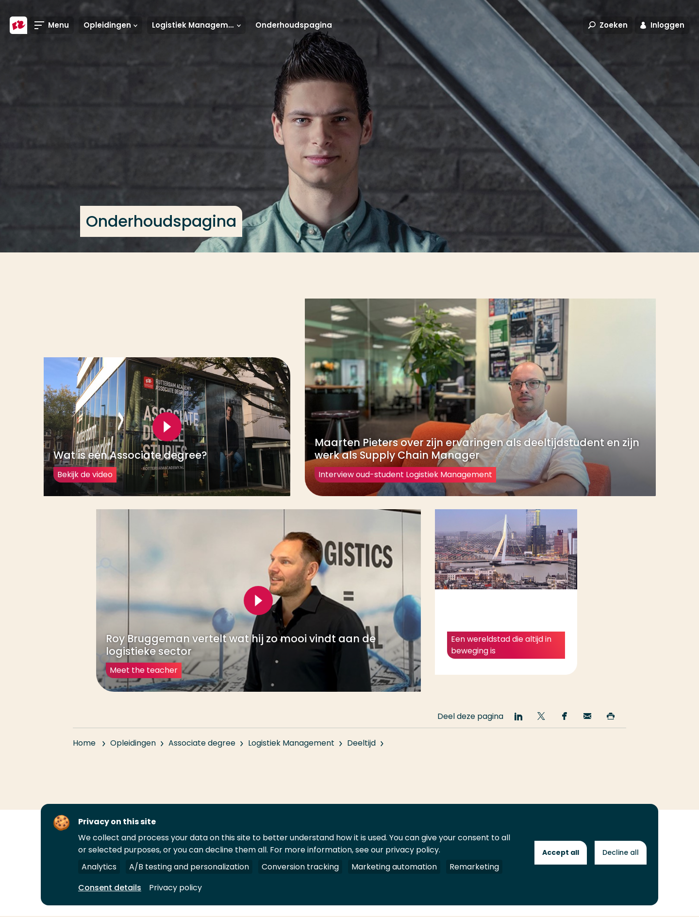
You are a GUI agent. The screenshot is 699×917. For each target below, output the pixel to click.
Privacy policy (175, 887)
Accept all (560, 852)
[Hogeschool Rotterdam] (18, 25)
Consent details (109, 887)
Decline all (620, 852)
